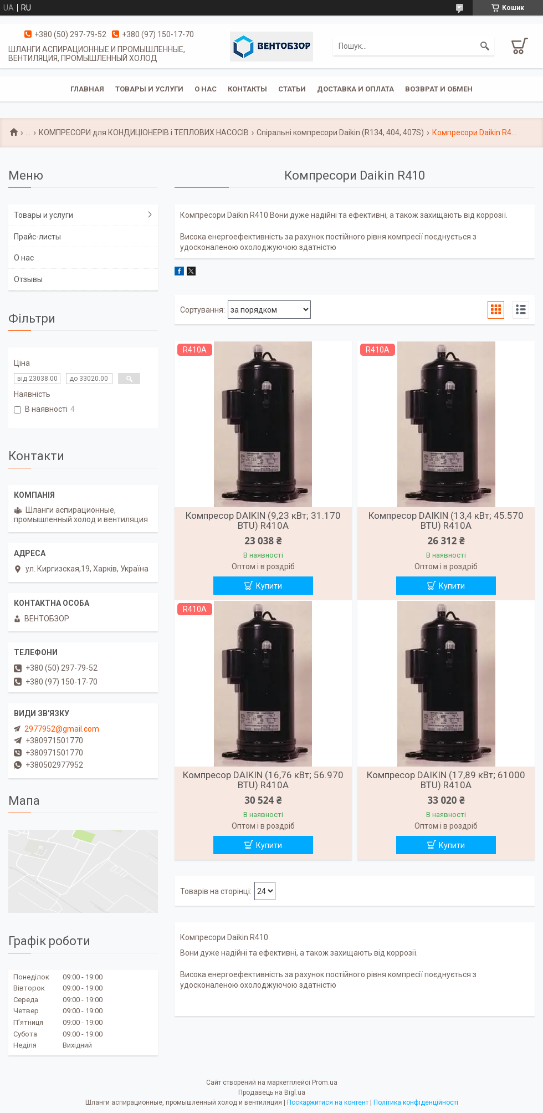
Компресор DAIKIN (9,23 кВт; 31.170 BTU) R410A (263, 520)
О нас (205, 89)
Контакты (247, 89)
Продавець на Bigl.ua (271, 1092)
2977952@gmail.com (61, 728)
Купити (269, 585)
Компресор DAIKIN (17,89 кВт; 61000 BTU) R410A (446, 780)
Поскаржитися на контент (327, 1102)
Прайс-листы (37, 236)
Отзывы (28, 279)
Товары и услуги (149, 89)
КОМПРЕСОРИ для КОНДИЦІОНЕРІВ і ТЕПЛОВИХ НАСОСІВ (144, 132)
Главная (87, 89)
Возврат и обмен (439, 89)
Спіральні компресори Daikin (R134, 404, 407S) (340, 132)
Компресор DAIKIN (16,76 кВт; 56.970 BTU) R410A (263, 780)
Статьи (292, 89)
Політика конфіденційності (415, 1102)
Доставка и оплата (355, 89)
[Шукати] (485, 46)
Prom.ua (324, 1082)
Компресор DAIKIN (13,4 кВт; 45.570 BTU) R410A (446, 520)
